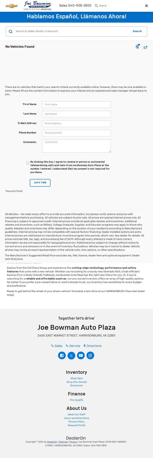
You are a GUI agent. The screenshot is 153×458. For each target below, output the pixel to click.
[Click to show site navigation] (147, 6)
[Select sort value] (144, 47)
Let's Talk (40, 182)
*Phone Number (27, 133)
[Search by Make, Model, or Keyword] (72, 31)
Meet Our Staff (76, 414)
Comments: (29, 142)
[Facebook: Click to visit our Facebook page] (61, 355)
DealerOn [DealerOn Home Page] (52, 442)
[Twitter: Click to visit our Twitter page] (71, 355)
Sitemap (63, 442)
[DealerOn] (76, 438)
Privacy (73, 442)
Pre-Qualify (76, 400)
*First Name (29, 104)
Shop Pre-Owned (77, 382)
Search (137, 31)
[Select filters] (137, 47)
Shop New (77, 378)
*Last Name (29, 114)
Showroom (76, 385)
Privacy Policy (76, 422)
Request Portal (76, 425)
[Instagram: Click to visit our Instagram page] (90, 355)
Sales (56, 346)
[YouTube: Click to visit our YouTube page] (80, 355)
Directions (93, 346)
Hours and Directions (76, 418)
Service (73, 346)
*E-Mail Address (26, 123)
